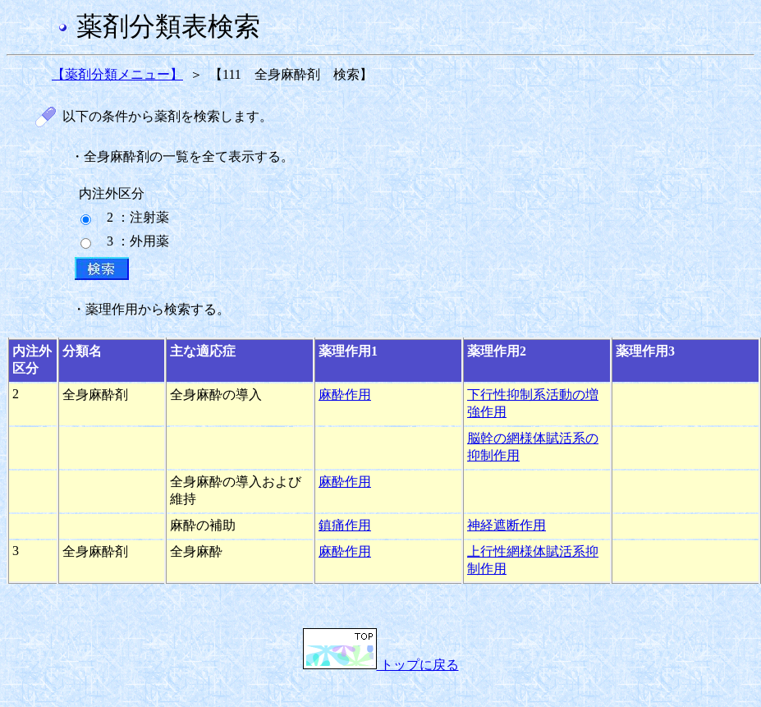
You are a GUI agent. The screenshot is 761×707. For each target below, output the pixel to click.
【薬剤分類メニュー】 (117, 74)
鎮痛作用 (345, 525)
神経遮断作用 (506, 525)
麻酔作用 (345, 395)
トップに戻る (381, 665)
